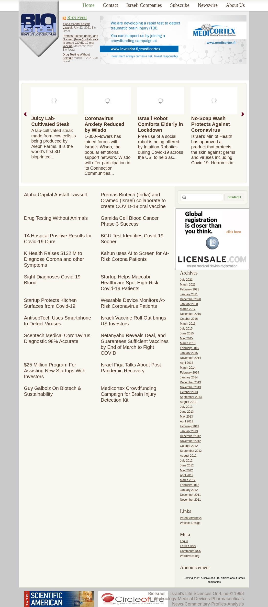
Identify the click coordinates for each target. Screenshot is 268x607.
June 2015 (187, 333)
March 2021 (187, 284)
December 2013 (190, 382)
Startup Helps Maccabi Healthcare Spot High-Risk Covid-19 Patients (129, 282)
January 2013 (189, 431)
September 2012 (191, 450)
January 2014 (189, 377)
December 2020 (190, 299)
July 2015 (186, 328)
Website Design (190, 523)
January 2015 (189, 353)
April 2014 (186, 362)
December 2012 (190, 436)
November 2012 (190, 441)
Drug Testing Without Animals (56, 218)
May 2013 (186, 416)
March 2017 (187, 309)
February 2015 (189, 348)
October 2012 (189, 446)
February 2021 (189, 289)
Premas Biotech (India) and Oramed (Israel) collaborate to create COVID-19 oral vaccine (80, 41)
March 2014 (187, 367)
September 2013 (191, 397)
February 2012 (189, 485)
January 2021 (189, 294)
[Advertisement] (118, 43)
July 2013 (186, 406)
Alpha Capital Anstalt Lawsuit (55, 194)
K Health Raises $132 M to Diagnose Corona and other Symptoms (54, 259)
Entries (188, 546)
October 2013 (189, 392)
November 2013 (190, 387)
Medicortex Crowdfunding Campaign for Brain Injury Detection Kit (128, 394)
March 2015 (187, 343)
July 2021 (186, 279)
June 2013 (187, 411)
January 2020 (189, 304)
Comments (190, 551)
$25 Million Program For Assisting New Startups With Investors (54, 370)
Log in (184, 541)
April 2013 (186, 421)
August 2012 (188, 455)
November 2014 (190, 358)
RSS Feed (77, 17)
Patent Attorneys (190, 518)
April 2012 (186, 475)
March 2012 (187, 480)
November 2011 (190, 499)
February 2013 (189, 426)
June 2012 (187, 465)
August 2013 (188, 402)
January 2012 (189, 490)
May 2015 (186, 338)
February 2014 (189, 372)
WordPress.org (190, 556)
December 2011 (190, 495)
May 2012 (186, 470)
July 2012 (186, 460)
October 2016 (189, 318)
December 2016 (190, 314)
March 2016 (187, 323)
